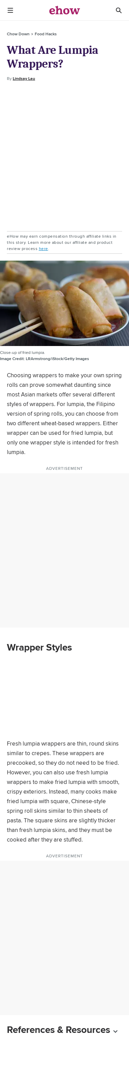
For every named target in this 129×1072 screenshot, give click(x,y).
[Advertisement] (64, 156)
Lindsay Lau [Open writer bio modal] (24, 78)
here (43, 248)
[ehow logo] (64, 10)
